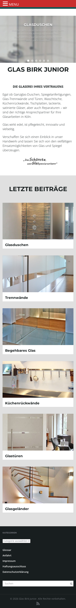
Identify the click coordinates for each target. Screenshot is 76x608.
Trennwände (16, 298)
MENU (14, 4)
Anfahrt (7, 555)
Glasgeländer (17, 509)
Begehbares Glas (20, 350)
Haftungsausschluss (14, 566)
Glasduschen (16, 245)
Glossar (7, 550)
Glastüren (14, 456)
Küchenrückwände (22, 403)
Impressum (9, 561)
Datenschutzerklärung (16, 571)
